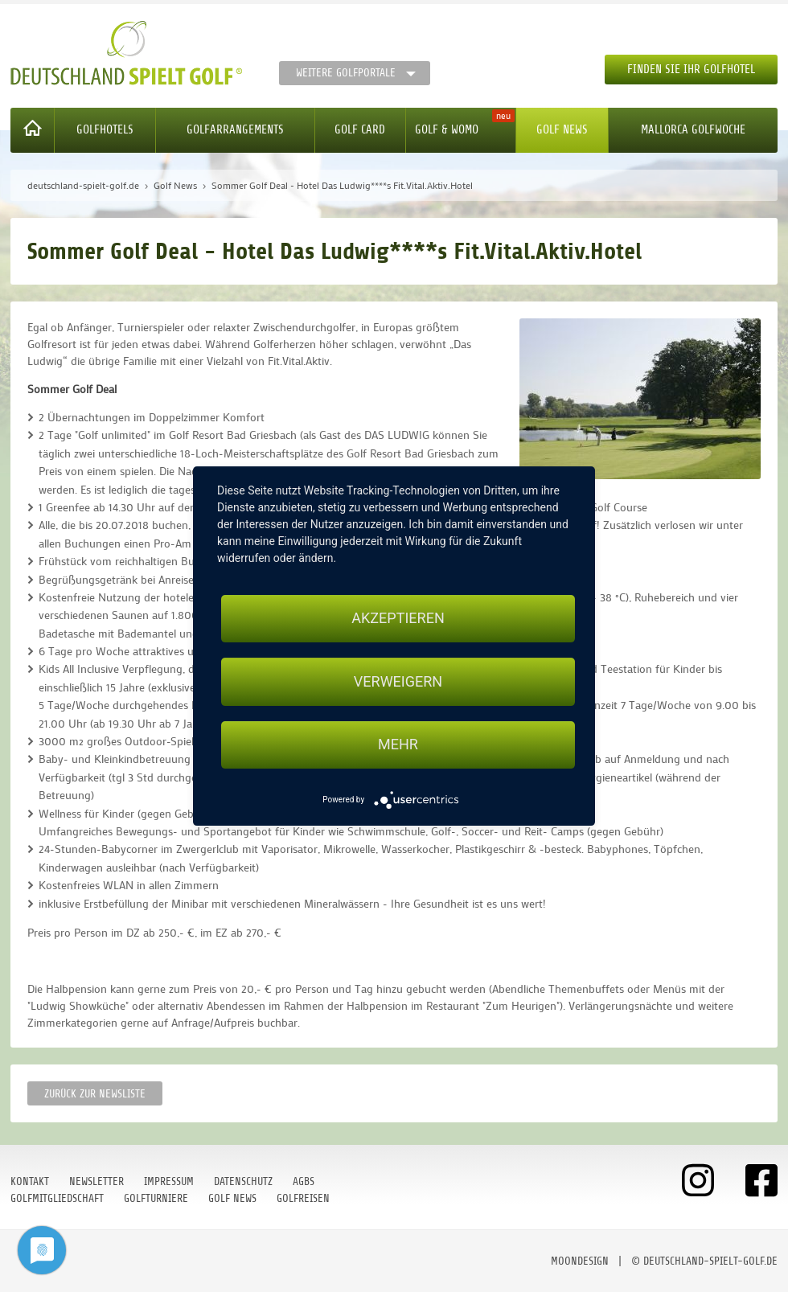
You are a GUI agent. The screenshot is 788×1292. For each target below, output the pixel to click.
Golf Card (359, 130)
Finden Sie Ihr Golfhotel (691, 69)
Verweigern (398, 681)
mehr (398, 744)
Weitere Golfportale (346, 73)
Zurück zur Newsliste (95, 1094)
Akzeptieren (397, 617)
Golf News (562, 130)
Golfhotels (104, 130)
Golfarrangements (235, 130)
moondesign (580, 1261)
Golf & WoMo (446, 130)
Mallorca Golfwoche (693, 130)
